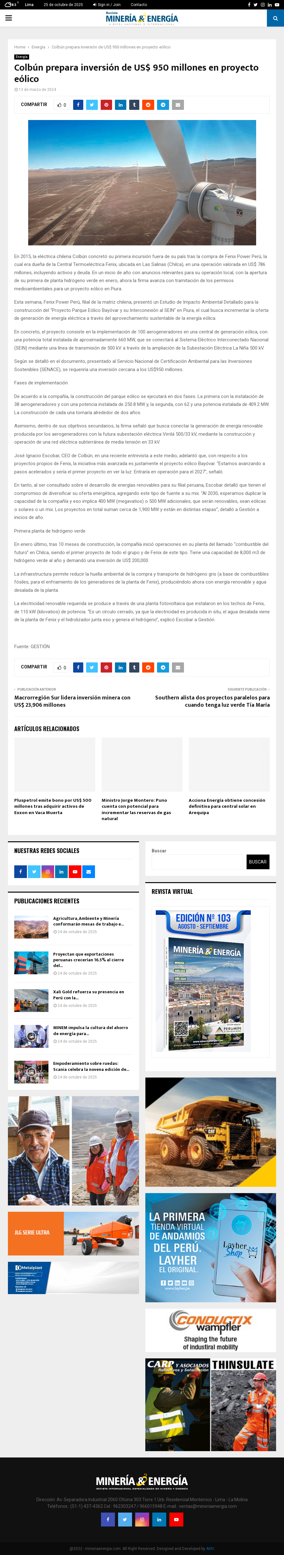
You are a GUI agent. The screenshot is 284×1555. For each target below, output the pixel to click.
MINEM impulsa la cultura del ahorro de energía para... (90, 1030)
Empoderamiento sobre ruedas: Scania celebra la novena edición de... (91, 1066)
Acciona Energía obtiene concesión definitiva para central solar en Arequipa (227, 806)
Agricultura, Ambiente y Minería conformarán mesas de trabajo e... (88, 921)
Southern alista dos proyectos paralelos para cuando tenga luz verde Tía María (212, 701)
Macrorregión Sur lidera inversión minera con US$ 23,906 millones (72, 701)
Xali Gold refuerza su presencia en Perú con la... (88, 994)
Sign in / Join (107, 5)
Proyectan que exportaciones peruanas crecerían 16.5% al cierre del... (88, 960)
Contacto (139, 5)
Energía (22, 57)
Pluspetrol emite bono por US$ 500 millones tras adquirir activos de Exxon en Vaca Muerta (53, 806)
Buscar (159, 850)
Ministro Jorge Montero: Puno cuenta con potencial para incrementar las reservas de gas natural (136, 809)
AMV (210, 1548)
